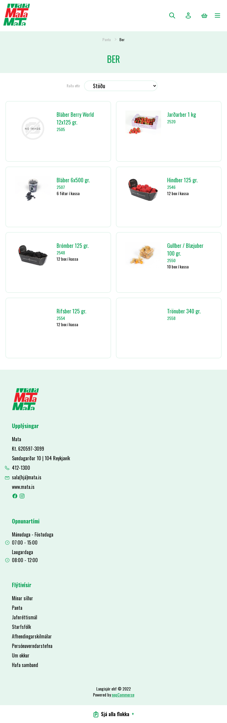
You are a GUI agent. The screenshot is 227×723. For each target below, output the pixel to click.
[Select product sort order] (121, 85)
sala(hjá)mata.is (26, 477)
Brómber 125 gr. (73, 245)
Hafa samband (25, 664)
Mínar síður (22, 598)
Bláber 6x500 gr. (73, 180)
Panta (106, 39)
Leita (172, 15)
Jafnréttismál (24, 617)
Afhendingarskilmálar (32, 636)
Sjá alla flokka (113, 714)
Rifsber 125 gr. (71, 311)
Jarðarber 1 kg (181, 114)
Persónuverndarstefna (32, 645)
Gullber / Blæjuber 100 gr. (185, 249)
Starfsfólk (21, 626)
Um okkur (20, 655)
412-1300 (21, 467)
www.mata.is (23, 486)
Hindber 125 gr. (182, 180)
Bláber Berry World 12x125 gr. (75, 118)
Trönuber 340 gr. (184, 311)
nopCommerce (123, 694)
